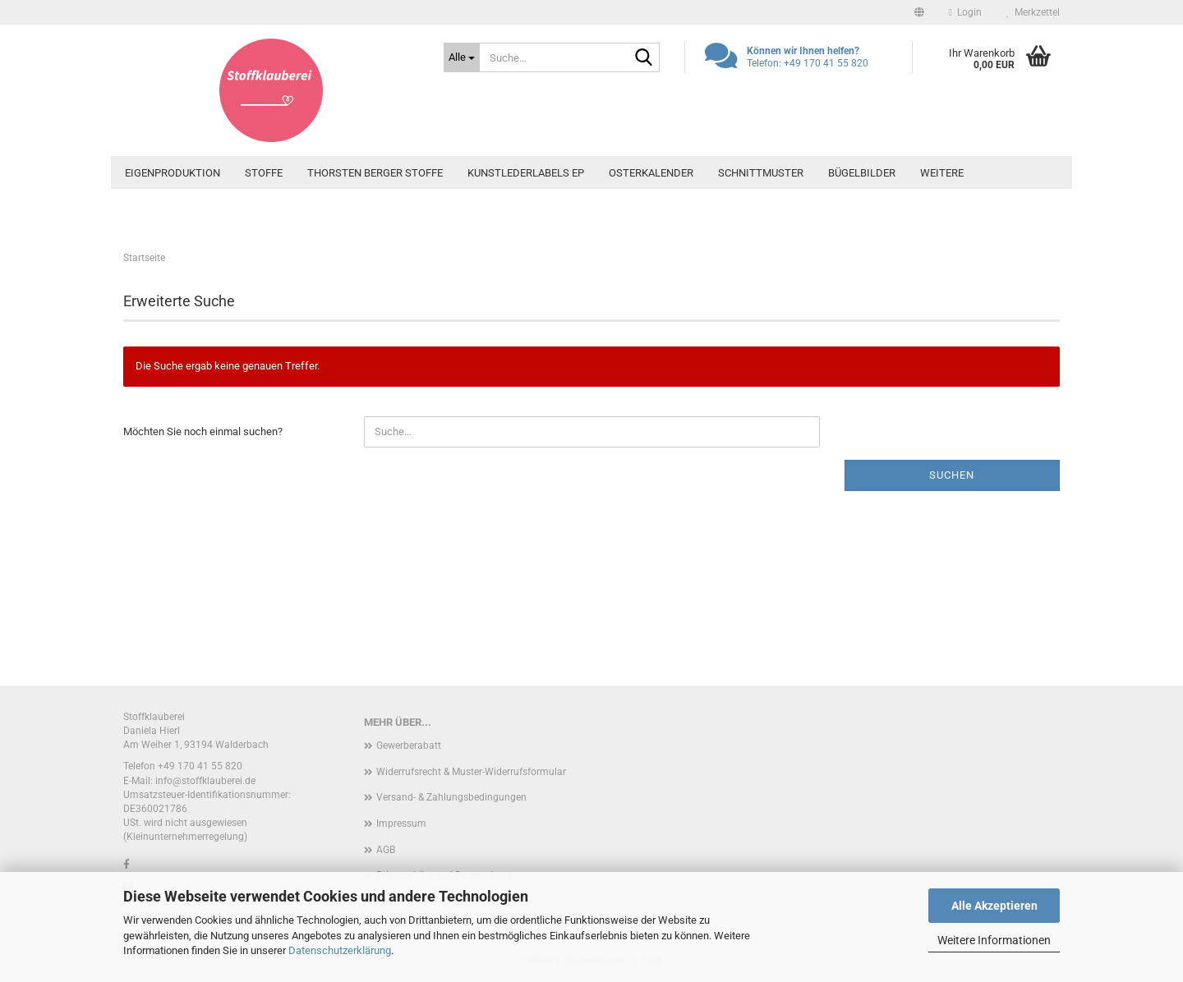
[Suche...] (462, 57)
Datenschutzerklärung (339, 950)
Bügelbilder (861, 173)
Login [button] (965, 12)
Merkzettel (1033, 12)
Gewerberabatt (408, 745)
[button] (919, 12)
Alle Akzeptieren (994, 905)
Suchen (951, 475)
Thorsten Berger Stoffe (375, 173)
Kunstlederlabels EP (525, 173)
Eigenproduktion (172, 173)
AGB (385, 850)
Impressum (401, 823)
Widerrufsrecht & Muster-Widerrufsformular (471, 772)
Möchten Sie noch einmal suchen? (203, 431)
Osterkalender (651, 173)
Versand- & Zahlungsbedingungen (451, 797)
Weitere (942, 173)
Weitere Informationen (994, 940)
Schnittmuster (760, 173)
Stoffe (264, 173)
